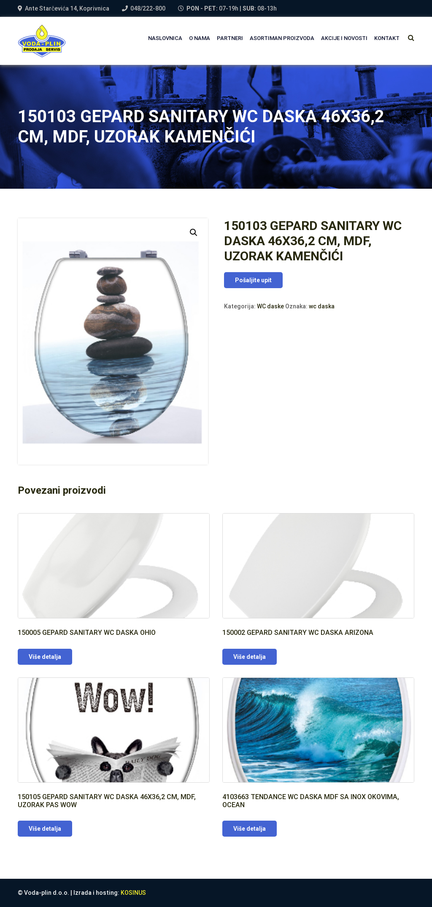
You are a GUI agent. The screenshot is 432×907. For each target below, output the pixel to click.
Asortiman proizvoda (282, 38)
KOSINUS (133, 892)
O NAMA (199, 38)
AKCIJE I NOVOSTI (344, 38)
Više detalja (45, 656)
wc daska (322, 306)
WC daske (270, 306)
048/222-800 (147, 8)
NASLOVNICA (165, 38)
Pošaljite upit (253, 280)
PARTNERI (230, 38)
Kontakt (387, 38)
